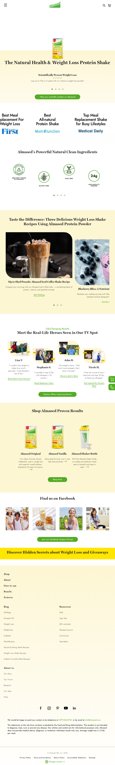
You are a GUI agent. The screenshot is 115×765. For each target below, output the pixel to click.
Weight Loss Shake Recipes (15, 641)
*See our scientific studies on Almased (57, 101)
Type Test (63, 607)
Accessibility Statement (76, 746)
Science (8, 586)
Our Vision (8, 668)
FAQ (61, 601)
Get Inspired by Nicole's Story (94, 373)
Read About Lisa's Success (19, 367)
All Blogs (7, 601)
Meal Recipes (9, 630)
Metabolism (8, 618)
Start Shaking (22, 286)
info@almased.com (93, 708)
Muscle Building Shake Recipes (16, 636)
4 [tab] (65, 200)
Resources (65, 595)
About (7, 568)
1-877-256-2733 (65, 708)
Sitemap (92, 746)
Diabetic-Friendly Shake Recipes (17, 647)
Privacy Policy (25, 746)
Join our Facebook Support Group (57, 527)
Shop (7, 562)
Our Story (8, 662)
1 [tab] (54, 200)
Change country (55, 750)
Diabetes (7, 624)
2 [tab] (57, 200)
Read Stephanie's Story (44, 371)
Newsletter (63, 630)
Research (7, 674)
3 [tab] (61, 200)
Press (6, 685)
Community (64, 624)
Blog (6, 595)
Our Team (8, 679)
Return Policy (59, 746)
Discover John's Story (69, 364)
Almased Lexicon (66, 618)
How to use (10, 574)
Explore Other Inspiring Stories (57, 382)
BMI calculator (65, 612)
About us (9, 656)
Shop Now (57, 468)
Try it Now (92, 281)
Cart (109, 5)
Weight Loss (9, 612)
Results (8, 580)
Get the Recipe (57, 294)
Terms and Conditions (42, 746)
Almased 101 (9, 607)
